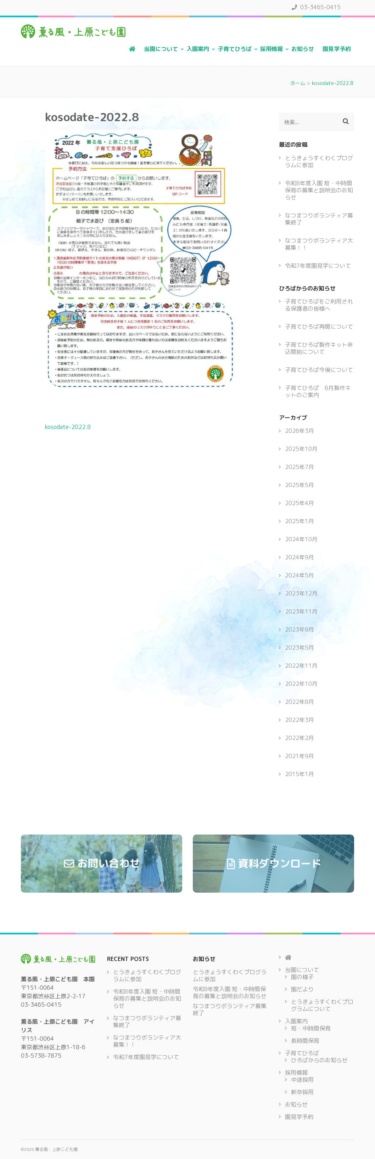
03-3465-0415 (316, 7)
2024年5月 (299, 575)
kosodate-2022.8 (68, 427)
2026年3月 (299, 431)
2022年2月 (299, 738)
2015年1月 (299, 774)
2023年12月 (301, 593)
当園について (161, 49)
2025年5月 (299, 485)
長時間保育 (305, 1041)
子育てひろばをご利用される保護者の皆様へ (319, 305)
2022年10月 (301, 684)
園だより (302, 989)
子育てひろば (235, 49)
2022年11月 (301, 665)
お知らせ (302, 49)
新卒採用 (302, 1092)
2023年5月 (299, 647)
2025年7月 (299, 467)
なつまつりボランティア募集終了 (319, 218)
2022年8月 (299, 702)
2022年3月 (299, 720)
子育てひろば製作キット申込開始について (319, 348)
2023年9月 (299, 629)
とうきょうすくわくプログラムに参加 (319, 161)
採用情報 (271, 49)
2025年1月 (299, 521)
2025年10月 (301, 449)
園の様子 (302, 977)
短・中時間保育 (311, 1028)
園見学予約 (337, 49)
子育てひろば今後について (319, 370)
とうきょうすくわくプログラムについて (322, 1005)
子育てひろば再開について (319, 326)
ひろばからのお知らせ (319, 1060)
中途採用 (302, 1080)
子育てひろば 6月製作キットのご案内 (318, 391)
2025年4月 (299, 503)
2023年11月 (301, 611)
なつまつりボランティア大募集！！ (319, 244)
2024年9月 (299, 557)
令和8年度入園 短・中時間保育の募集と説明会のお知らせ (319, 190)
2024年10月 (301, 539)
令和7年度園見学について (318, 266)
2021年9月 (299, 756)
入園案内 (197, 49)
